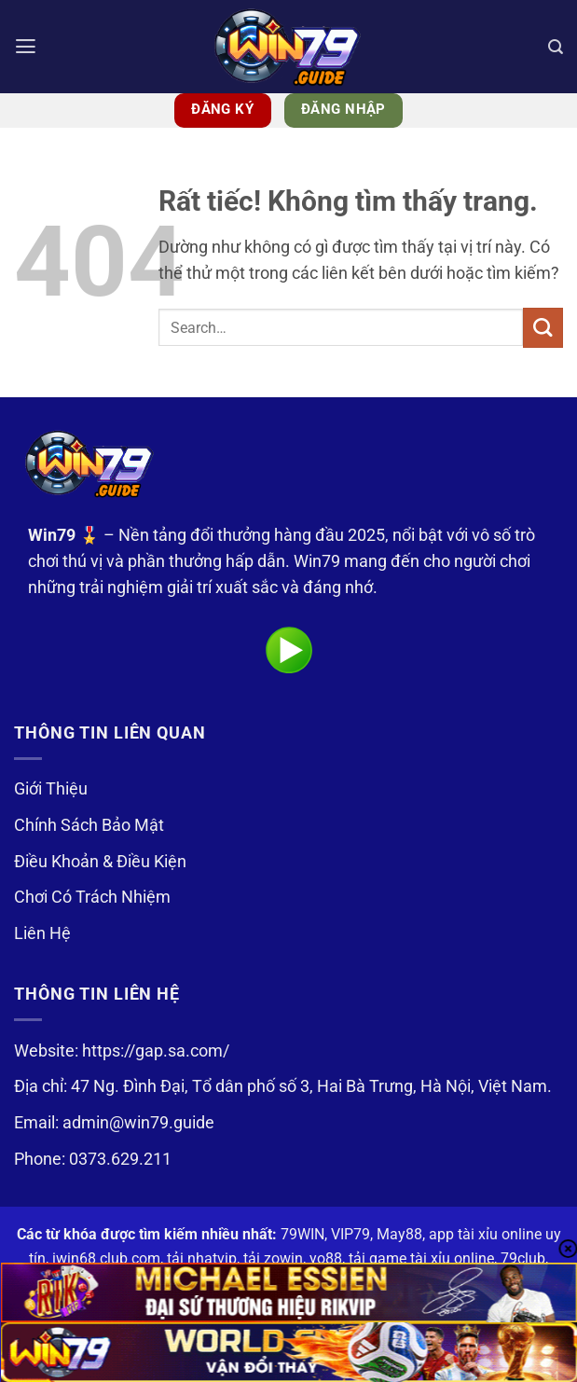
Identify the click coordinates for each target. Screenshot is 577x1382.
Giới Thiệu (51, 789)
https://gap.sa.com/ (155, 1051)
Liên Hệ (42, 933)
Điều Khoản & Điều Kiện (100, 861)
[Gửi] (543, 328)
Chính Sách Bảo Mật (89, 825)
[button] (26, 46)
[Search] (555, 46)
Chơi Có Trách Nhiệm (92, 897)
